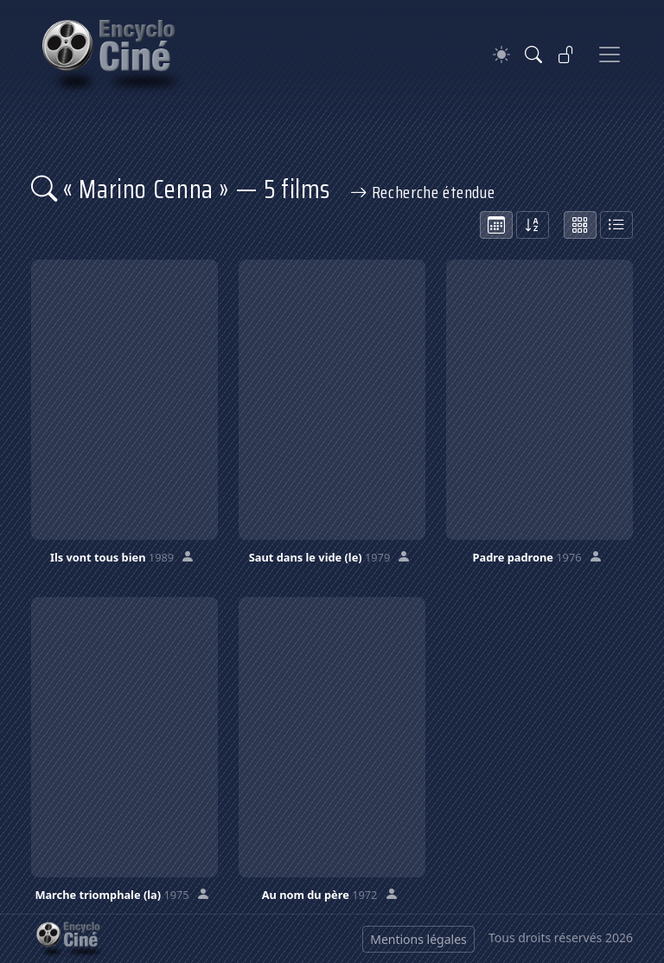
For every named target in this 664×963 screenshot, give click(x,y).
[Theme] (501, 54)
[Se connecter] (566, 54)
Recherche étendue (422, 192)
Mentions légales (418, 939)
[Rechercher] (533, 54)
